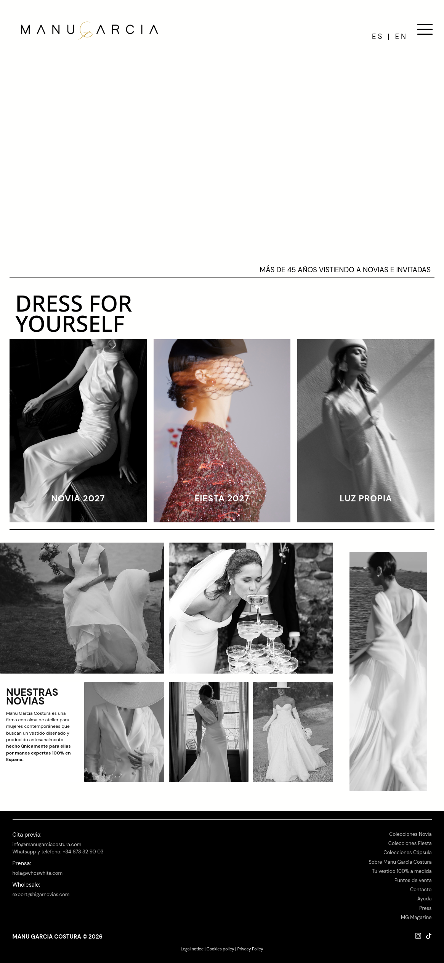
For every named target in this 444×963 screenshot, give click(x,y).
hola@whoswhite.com (38, 873)
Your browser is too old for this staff (222, 154)
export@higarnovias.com (41, 894)
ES (378, 36)
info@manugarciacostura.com (47, 844)
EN (401, 36)
